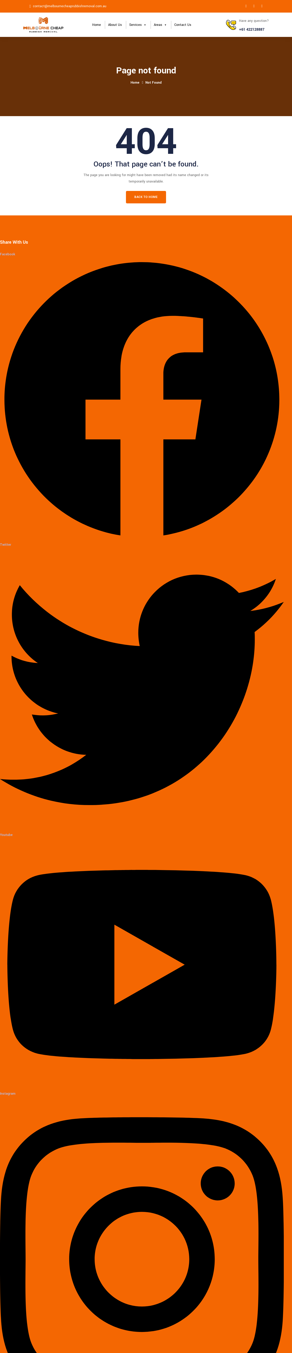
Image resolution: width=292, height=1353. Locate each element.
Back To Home (146, 197)
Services (138, 25)
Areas (160, 25)
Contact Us (182, 24)
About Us (115, 24)
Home (96, 24)
